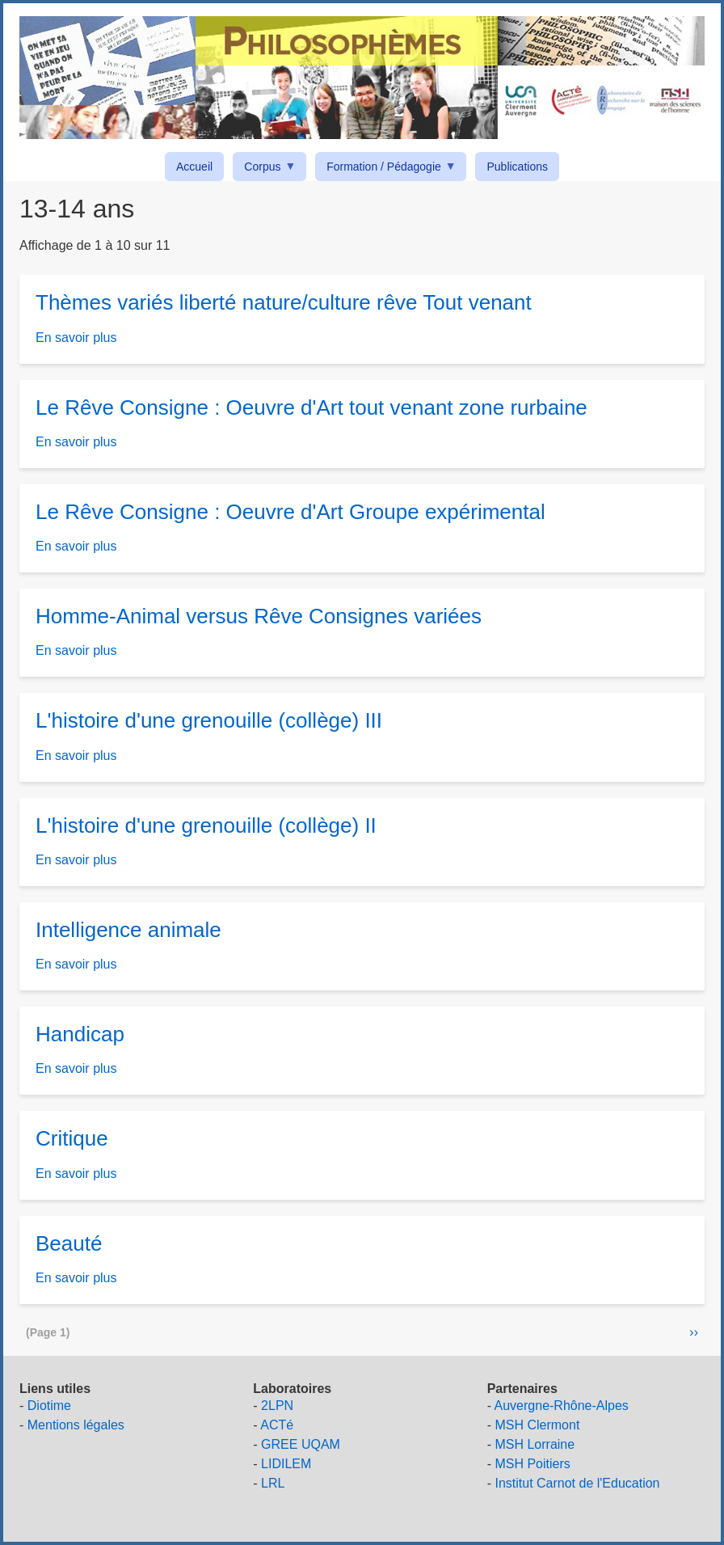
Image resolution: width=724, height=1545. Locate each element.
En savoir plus (76, 337)
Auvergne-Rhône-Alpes (562, 1405)
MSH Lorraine (535, 1444)
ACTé (276, 1425)
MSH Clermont (537, 1425)
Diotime (49, 1405)
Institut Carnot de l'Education (577, 1483)
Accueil (194, 166)
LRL (272, 1483)
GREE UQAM (300, 1444)
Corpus (265, 169)
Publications (517, 166)
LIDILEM (286, 1464)
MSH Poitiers (532, 1464)
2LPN (277, 1405)
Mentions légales (75, 1425)
